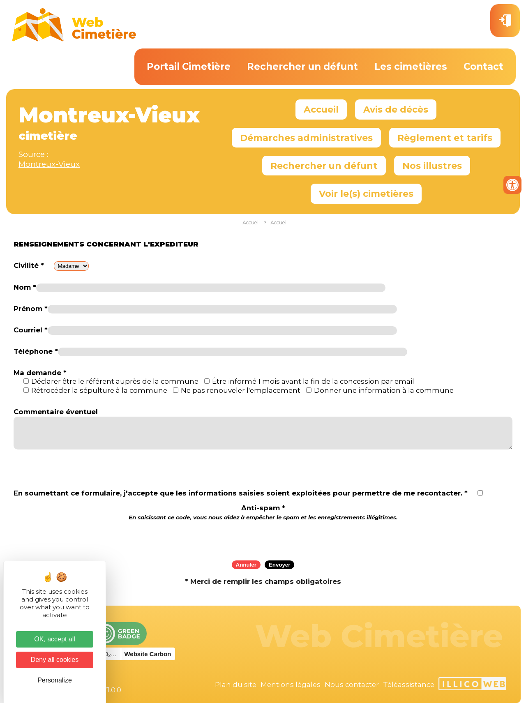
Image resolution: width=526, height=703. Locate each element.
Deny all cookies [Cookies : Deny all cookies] (55, 659)
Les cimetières (410, 66)
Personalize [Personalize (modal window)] (54, 680)
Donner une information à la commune (384, 390)
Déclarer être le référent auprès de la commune (114, 381)
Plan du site (235, 684)
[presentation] (263, 538)
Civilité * (29, 265)
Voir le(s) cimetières (366, 193)
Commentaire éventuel (56, 412)
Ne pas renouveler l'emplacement (240, 390)
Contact (483, 66)
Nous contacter (352, 684)
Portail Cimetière (189, 66)
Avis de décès (395, 109)
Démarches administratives (306, 137)
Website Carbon (147, 653)
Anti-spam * (263, 512)
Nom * (25, 287)
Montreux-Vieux (49, 164)
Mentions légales (291, 684)
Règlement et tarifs (444, 137)
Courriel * (31, 330)
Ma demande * (40, 373)
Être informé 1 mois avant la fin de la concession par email (313, 381)
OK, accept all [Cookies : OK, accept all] (54, 639)
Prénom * (31, 308)
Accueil (321, 109)
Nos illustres (432, 165)
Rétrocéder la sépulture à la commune (99, 390)
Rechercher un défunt (302, 66)
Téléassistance (408, 684)
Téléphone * (36, 351)
